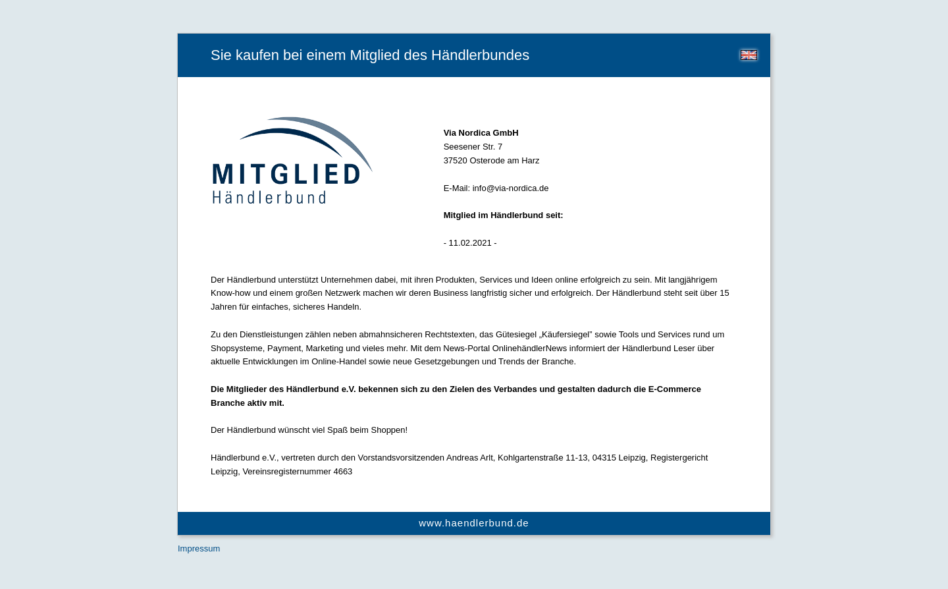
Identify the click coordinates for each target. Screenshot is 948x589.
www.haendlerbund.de (474, 522)
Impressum (199, 548)
